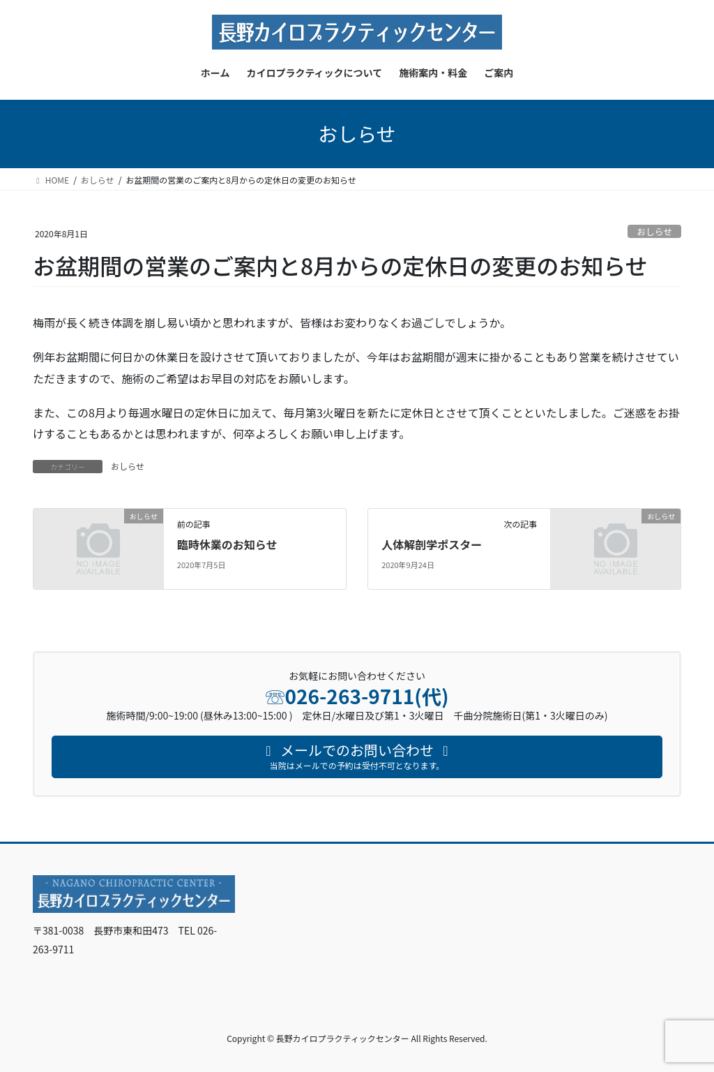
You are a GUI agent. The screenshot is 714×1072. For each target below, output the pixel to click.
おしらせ (654, 231)
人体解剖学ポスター (431, 544)
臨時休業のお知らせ (227, 544)
